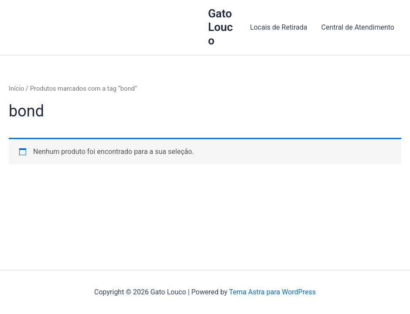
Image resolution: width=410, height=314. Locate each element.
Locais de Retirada (278, 27)
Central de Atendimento (357, 27)
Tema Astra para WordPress (272, 292)
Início (16, 88)
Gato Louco (220, 27)
